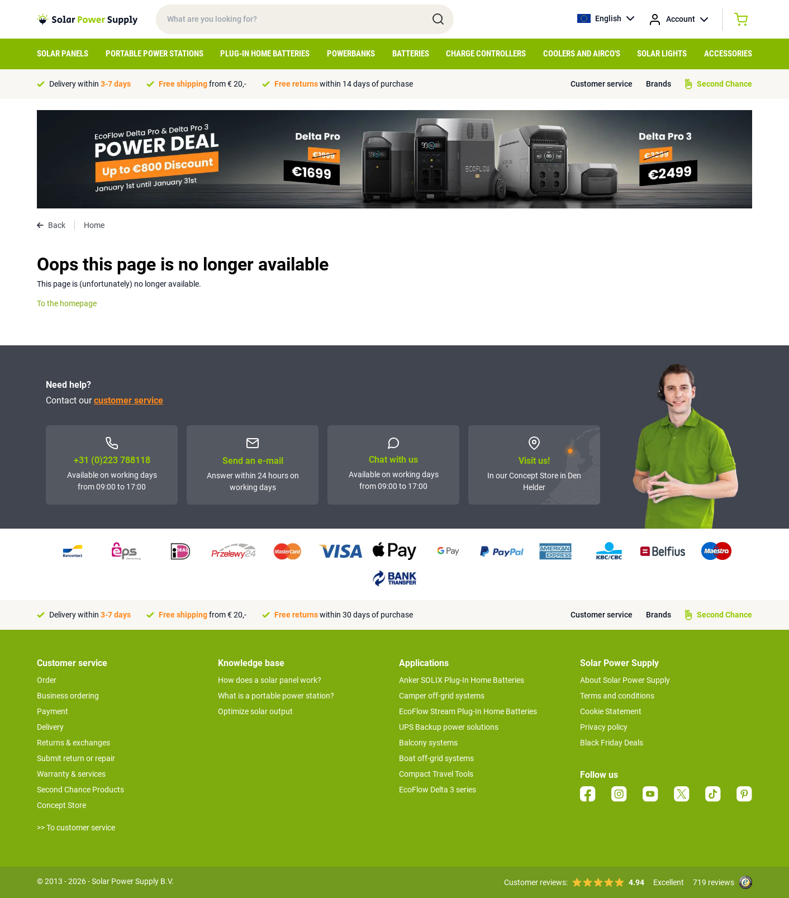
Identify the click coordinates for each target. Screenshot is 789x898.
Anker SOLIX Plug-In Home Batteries (461, 680)
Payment (52, 711)
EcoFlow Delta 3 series (437, 789)
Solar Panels (62, 54)
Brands (658, 83)
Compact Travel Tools (436, 773)
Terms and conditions (617, 695)
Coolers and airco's (581, 54)
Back (51, 225)
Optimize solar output (255, 711)
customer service (128, 400)
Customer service (602, 83)
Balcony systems (428, 742)
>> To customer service (76, 827)
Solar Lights (662, 54)
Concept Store (61, 805)
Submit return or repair (76, 758)
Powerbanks (351, 54)
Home (94, 225)
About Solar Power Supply (625, 680)
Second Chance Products (80, 789)
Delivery (50, 727)
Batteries (410, 54)
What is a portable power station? (276, 695)
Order (46, 680)
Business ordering (68, 695)
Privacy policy (604, 727)
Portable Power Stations (154, 54)
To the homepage (67, 303)
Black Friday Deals (611, 742)
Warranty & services (71, 773)
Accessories (728, 54)
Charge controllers (486, 54)
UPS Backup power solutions (448, 727)
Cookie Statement (610, 711)
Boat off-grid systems (436, 758)
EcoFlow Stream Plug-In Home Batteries (468, 711)
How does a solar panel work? (269, 680)
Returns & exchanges (73, 742)
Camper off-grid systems (441, 695)
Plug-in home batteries (265, 54)
